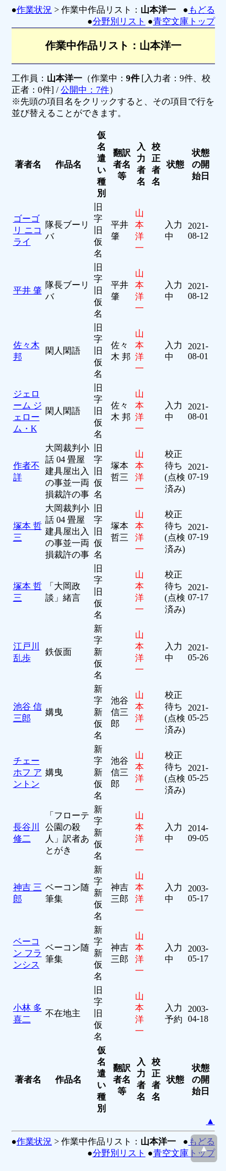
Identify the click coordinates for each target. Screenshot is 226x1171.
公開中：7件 (85, 89)
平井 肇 (27, 290)
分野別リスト (119, 21)
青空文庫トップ (184, 21)
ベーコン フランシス (27, 953)
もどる (202, 9)
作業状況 (34, 9)
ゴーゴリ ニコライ (27, 230)
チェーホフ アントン (27, 772)
